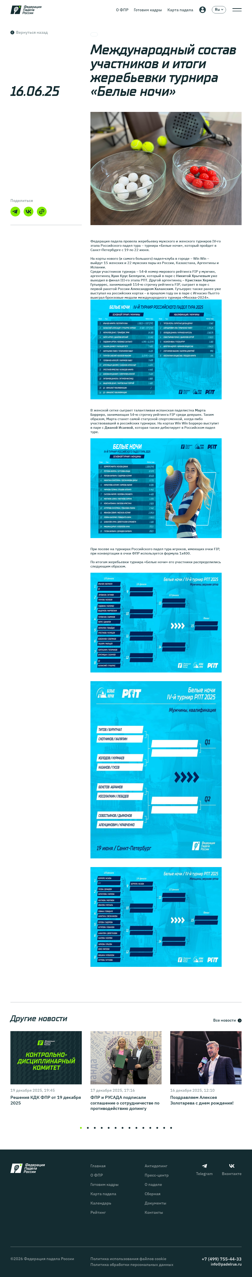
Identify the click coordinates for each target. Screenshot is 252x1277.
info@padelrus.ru (226, 1264)
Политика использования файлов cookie (128, 1258)
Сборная (152, 1193)
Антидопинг (156, 1165)
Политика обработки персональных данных (131, 1264)
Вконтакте (232, 1169)
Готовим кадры (148, 9)
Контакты (154, 1212)
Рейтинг (98, 1212)
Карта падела (180, 9)
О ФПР (122, 9)
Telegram (204, 1169)
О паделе (153, 1184)
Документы (155, 1203)
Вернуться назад (29, 32)
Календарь (100, 1203)
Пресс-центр (157, 1175)
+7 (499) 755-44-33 (222, 1259)
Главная (98, 1165)
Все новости (227, 1020)
